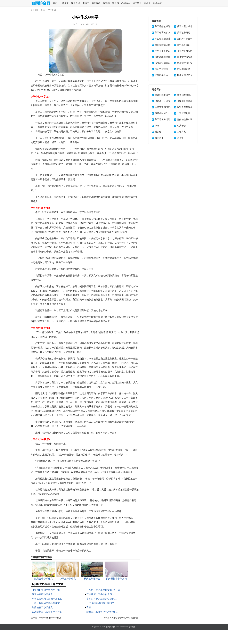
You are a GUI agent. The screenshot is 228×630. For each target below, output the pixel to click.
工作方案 (181, 132)
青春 (88, 607)
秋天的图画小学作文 (42, 594)
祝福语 (147, 3)
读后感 (115, 3)
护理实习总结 (183, 69)
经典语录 (157, 3)
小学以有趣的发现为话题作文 (101, 598)
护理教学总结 (161, 75)
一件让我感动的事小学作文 (46, 603)
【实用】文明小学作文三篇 (46, 590)
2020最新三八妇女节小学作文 (47, 612)
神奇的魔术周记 (184, 95)
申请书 (86, 3)
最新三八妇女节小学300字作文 (102, 612)
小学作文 (64, 3)
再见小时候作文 (162, 113)
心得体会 (125, 3)
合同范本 (159, 138)
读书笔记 (137, 3)
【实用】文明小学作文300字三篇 (103, 590)
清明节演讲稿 (161, 69)
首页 (55, 3)
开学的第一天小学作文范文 (100, 594)
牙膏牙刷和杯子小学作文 (50, 618)
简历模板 (96, 3)
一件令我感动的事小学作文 (100, 603)
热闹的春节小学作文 (42, 607)
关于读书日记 (183, 32)
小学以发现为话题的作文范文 (47, 598)
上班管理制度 (183, 113)
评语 (157, 125)
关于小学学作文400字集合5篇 (125, 618)
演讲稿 (106, 3)
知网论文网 (110, 627)
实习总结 (75, 3)
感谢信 (158, 132)
